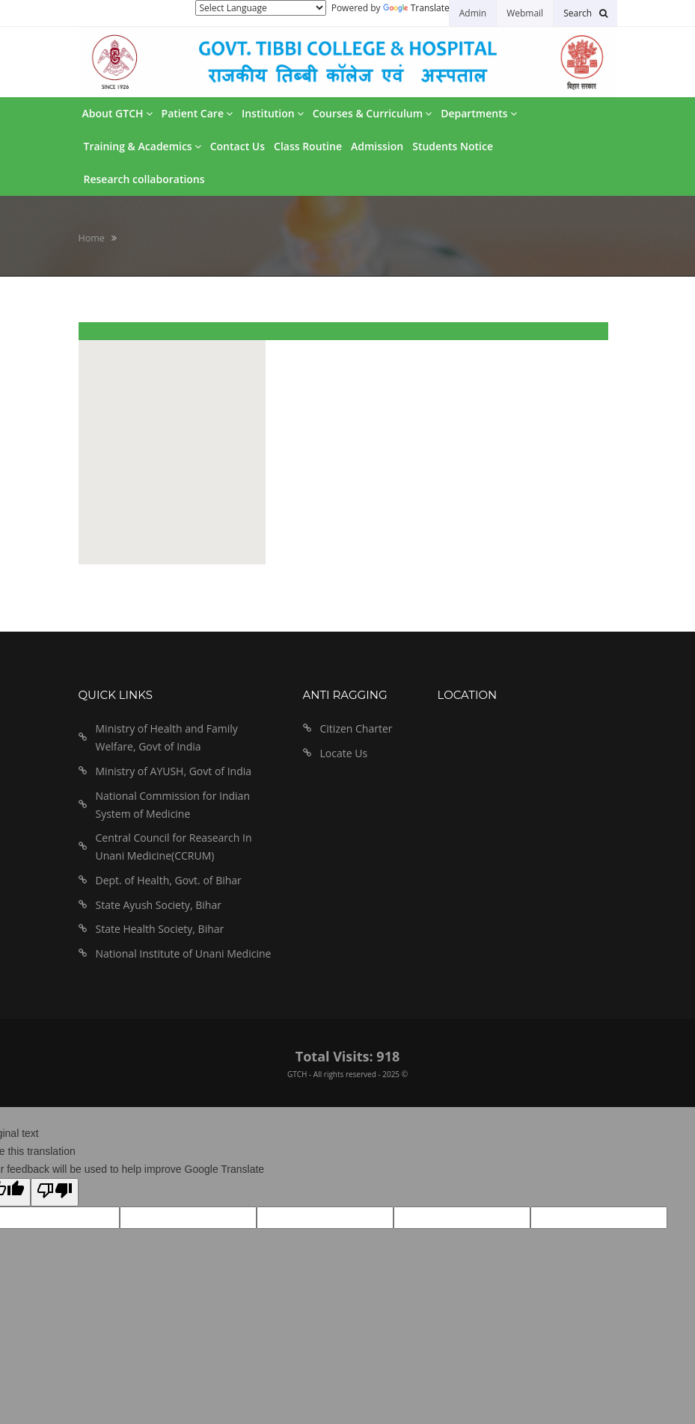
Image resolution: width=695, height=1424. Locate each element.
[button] (585, 13)
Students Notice (452, 146)
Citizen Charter (356, 728)
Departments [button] (478, 113)
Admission (377, 146)
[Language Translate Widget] (260, 8)
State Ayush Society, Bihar (158, 905)
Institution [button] (273, 113)
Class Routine (308, 146)
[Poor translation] (55, 1192)
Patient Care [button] (197, 113)
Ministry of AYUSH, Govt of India (174, 771)
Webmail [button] (524, 13)
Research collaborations (144, 179)
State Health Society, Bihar (160, 929)
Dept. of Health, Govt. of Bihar (169, 880)
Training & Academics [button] (142, 146)
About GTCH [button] (117, 113)
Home (92, 238)
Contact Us (237, 146)
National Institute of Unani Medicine (184, 953)
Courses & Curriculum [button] (372, 113)
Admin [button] (472, 13)
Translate (416, 7)
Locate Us (344, 753)
